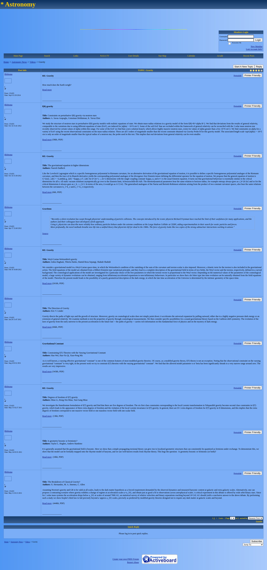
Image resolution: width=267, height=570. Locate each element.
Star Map (162, 56)
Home (6, 62)
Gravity (259, 521)
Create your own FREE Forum (126, 559)
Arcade (220, 56)
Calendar (191, 56)
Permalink (237, 75)
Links (75, 56)
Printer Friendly (252, 75)
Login (258, 40)
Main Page (18, 56)
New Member (257, 46)
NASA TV (104, 56)
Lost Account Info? (254, 49)
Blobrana (8, 74)
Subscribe (256, 541)
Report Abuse (133, 562)
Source (45, 233)
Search (47, 56)
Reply (259, 66)
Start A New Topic (243, 66)
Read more (47, 90)
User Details (133, 56)
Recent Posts (248, 56)
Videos (33, 62)
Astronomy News (19, 62)
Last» (221, 518)
